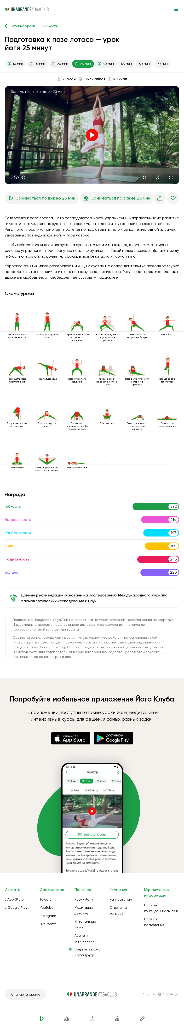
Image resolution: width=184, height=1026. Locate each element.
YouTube (46, 907)
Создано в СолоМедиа (161, 994)
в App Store (14, 899)
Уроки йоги (84, 899)
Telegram (47, 899)
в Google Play (16, 907)
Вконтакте (48, 924)
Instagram (48, 916)
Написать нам (120, 899)
